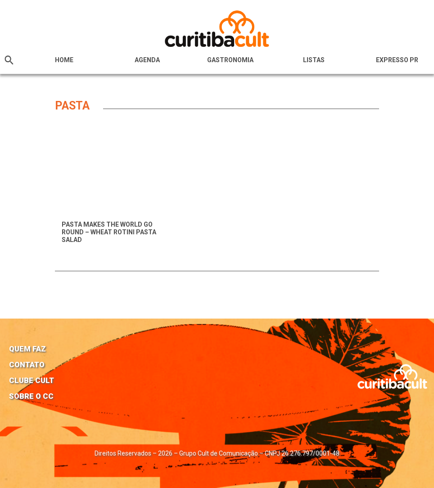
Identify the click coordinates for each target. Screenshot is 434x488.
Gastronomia (230, 60)
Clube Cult (31, 380)
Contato (27, 364)
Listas (314, 60)
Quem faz (27, 348)
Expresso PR (397, 60)
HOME (64, 60)
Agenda (147, 60)
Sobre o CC (31, 396)
